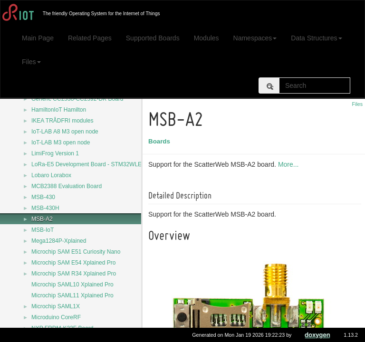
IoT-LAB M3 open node (60, 142)
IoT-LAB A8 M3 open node (64, 131)
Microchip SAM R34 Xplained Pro (73, 273)
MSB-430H (45, 208)
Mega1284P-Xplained (58, 241)
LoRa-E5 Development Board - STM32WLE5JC (91, 164)
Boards (161, 141)
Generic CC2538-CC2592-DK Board (77, 98)
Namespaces (255, 38)
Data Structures (316, 38)
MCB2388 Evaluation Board (66, 186)
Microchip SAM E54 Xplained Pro (73, 262)
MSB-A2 (42, 219)
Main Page (38, 38)
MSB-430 (43, 197)
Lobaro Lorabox (51, 175)
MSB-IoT (42, 230)
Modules (206, 38)
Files (31, 62)
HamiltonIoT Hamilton (58, 109)
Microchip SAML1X (55, 306)
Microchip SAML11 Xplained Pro (72, 295)
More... (289, 164)
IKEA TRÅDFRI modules (62, 120)
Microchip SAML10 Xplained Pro (72, 284)
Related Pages (90, 38)
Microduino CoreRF (56, 317)
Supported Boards (153, 38)
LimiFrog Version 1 (55, 153)
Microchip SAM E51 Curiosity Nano (75, 251)
